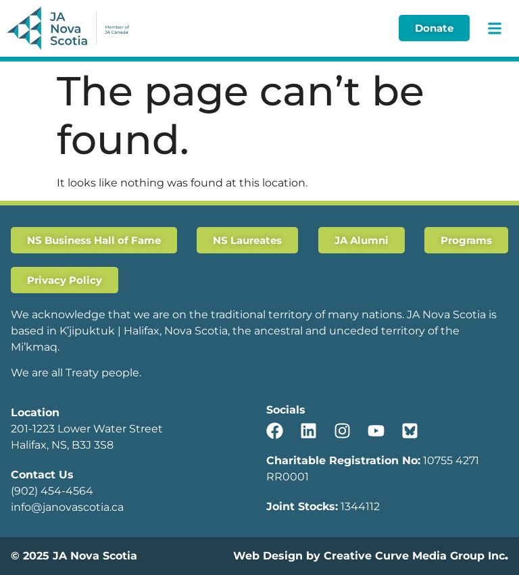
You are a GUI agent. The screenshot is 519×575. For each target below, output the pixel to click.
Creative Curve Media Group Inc (414, 555)
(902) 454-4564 (52, 490)
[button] (494, 28)
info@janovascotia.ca (67, 507)
